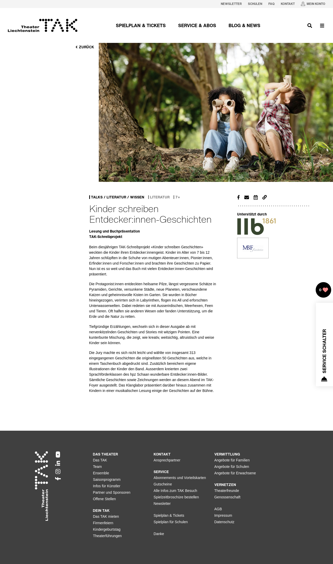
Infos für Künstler (106, 486)
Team (97, 467)
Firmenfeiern (103, 523)
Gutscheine (163, 484)
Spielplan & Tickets (169, 515)
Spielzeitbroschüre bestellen (176, 497)
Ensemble (101, 473)
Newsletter (162, 503)
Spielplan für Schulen (171, 522)
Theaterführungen (107, 536)
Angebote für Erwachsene (235, 473)
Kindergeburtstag (106, 529)
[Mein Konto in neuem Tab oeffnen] (313, 4)
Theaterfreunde (226, 491)
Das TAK (100, 460)
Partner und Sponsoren (111, 492)
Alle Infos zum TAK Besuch (175, 491)
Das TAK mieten (106, 516)
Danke (159, 534)
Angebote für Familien (232, 460)
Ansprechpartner (167, 460)
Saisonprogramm (106, 479)
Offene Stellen (104, 499)
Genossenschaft (227, 497)
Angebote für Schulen (231, 467)
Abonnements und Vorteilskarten (180, 478)
